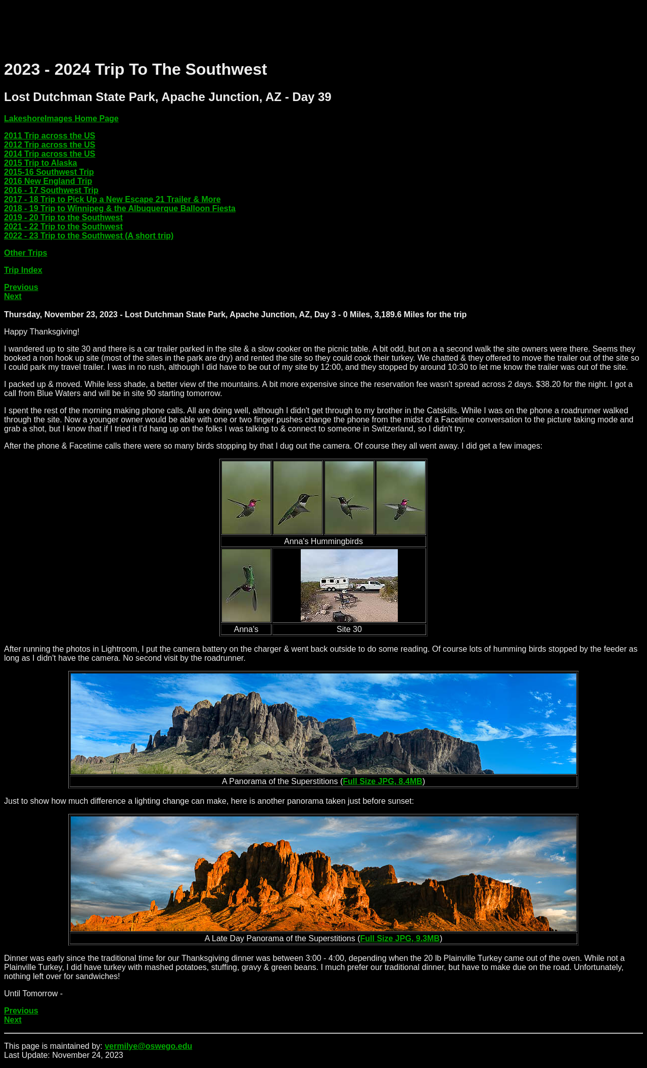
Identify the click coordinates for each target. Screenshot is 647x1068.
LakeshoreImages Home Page (61, 118)
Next (13, 296)
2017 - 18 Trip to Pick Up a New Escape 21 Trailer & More (112, 199)
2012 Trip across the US (50, 144)
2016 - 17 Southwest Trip (51, 190)
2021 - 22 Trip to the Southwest (63, 226)
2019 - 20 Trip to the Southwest (63, 217)
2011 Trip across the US (50, 135)
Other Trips (25, 253)
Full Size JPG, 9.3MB (400, 938)
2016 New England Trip (48, 181)
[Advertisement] (188, 27)
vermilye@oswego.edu (148, 1046)
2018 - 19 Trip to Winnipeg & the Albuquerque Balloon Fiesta (120, 208)
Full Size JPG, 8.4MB (382, 781)
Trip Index (23, 270)
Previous (21, 287)
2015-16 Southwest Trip (49, 172)
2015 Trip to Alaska (40, 163)
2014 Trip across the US (50, 154)
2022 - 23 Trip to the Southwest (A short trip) (88, 235)
